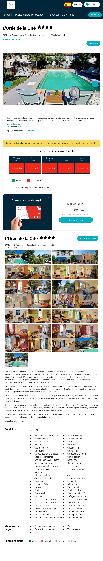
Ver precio (93, 43)
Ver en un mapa (11, 39)
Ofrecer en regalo (76, 220)
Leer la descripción (14, 124)
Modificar (95, 15)
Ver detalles (24, 127)
